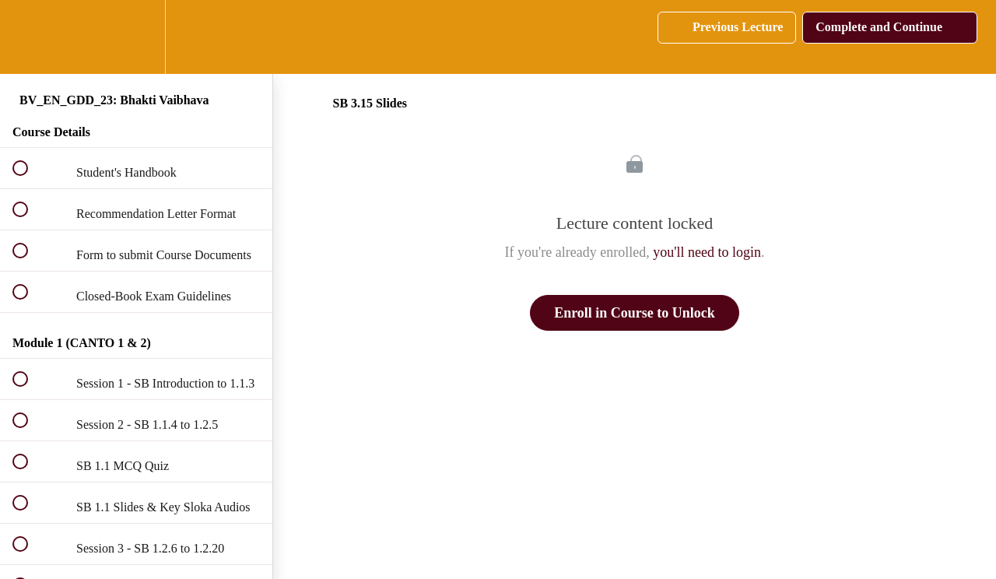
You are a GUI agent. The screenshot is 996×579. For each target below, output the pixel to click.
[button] (29, 37)
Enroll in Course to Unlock (634, 313)
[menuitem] (136, 37)
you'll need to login (707, 252)
